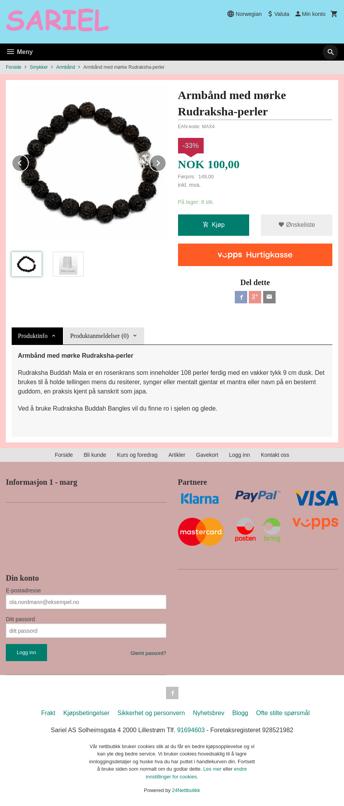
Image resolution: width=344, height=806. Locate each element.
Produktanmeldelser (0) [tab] (99, 335)
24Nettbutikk (186, 790)
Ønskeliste (296, 224)
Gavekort (207, 455)
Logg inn (239, 455)
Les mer (213, 769)
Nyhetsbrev (208, 713)
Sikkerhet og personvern (151, 713)
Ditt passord (20, 619)
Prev (28, 162)
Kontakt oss (275, 455)
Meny (19, 52)
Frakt (48, 713)
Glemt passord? (148, 653)
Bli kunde (95, 455)
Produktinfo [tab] (32, 335)
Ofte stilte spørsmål (283, 713)
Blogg (240, 713)
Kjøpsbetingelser (86, 713)
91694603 (191, 730)
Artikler (176, 455)
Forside (13, 67)
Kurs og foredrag (137, 455)
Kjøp (214, 224)
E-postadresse (23, 590)
